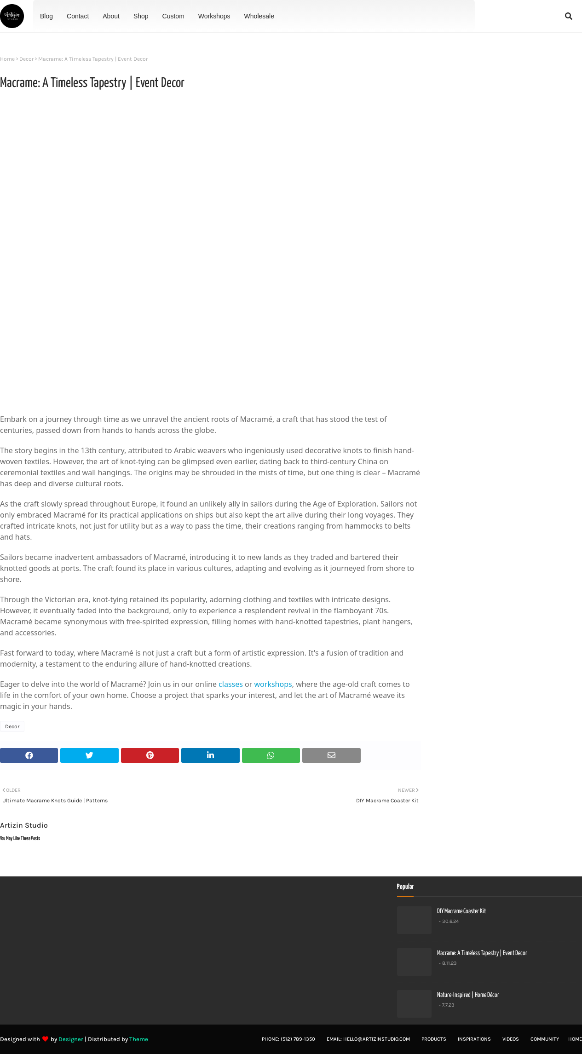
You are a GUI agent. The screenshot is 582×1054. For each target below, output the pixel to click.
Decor (26, 59)
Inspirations (474, 1039)
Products (433, 1039)
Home (7, 59)
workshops (273, 684)
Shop (141, 16)
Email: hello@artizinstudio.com (368, 1039)
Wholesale (259, 16)
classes (231, 684)
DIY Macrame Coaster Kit (461, 911)
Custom (173, 16)
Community (544, 1039)
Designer (70, 1039)
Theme (138, 1039)
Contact (78, 16)
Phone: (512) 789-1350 (288, 1039)
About (111, 16)
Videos (510, 1039)
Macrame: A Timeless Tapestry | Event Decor (482, 953)
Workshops (214, 16)
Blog (46, 16)
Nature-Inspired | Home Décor (468, 995)
